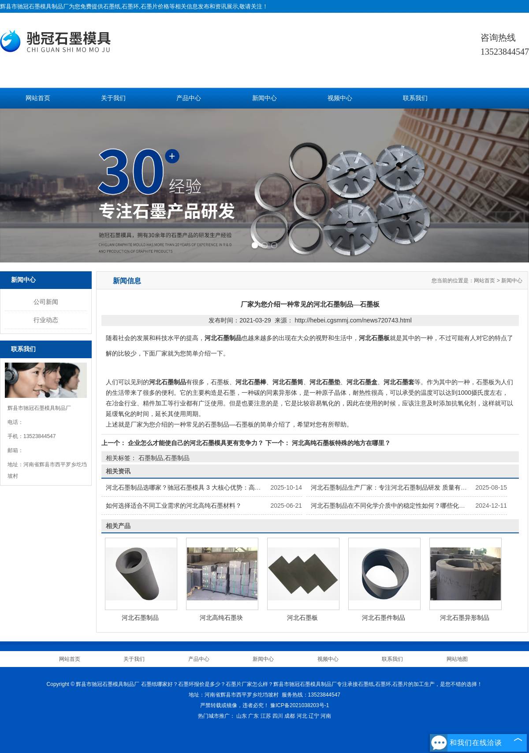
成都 (289, 716)
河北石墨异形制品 (464, 617)
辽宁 (314, 716)
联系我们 (415, 98)
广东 (253, 716)
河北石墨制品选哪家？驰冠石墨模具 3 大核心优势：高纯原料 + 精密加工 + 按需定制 (221, 487)
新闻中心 (264, 98)
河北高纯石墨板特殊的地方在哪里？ (340, 442)
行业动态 (46, 319)
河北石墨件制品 (383, 617)
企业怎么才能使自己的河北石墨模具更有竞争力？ (195, 442)
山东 (241, 716)
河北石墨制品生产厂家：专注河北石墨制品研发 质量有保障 (392, 487)
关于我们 (113, 98)
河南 (325, 716)
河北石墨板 (302, 617)
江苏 (266, 716)
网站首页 (38, 98)
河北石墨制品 (140, 617)
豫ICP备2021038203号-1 (299, 705)
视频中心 (340, 98)
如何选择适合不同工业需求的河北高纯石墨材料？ (174, 505)
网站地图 (457, 659)
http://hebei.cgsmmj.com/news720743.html (352, 320)
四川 (277, 716)
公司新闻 (46, 301)
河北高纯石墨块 (221, 617)
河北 (302, 716)
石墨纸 (111, 6)
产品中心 (188, 98)
